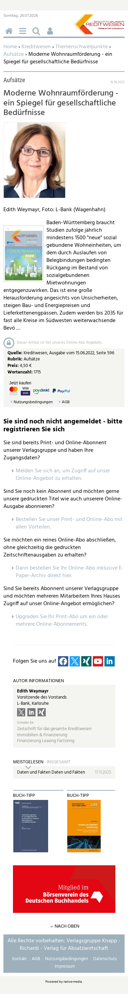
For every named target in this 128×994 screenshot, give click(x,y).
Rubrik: (16, 359)
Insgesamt (59, 762)
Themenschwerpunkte (81, 46)
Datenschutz (105, 959)
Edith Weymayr (32, 691)
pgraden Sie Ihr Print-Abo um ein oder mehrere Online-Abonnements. (62, 620)
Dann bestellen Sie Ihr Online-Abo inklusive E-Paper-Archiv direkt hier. (70, 572)
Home (10, 46)
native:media (72, 981)
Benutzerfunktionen (51, 35)
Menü (23, 35)
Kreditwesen (36, 46)
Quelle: (16, 353)
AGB (66, 402)
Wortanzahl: (20, 372)
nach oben (67, 926)
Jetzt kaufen (20, 383)
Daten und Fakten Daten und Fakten (51, 772)
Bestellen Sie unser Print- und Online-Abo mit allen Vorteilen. (69, 523)
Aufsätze (13, 54)
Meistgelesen (28, 762)
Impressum (65, 966)
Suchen (37, 35)
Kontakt (19, 959)
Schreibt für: (25, 722)
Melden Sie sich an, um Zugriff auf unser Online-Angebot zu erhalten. (63, 475)
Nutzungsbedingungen (33, 402)
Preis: (13, 365)
